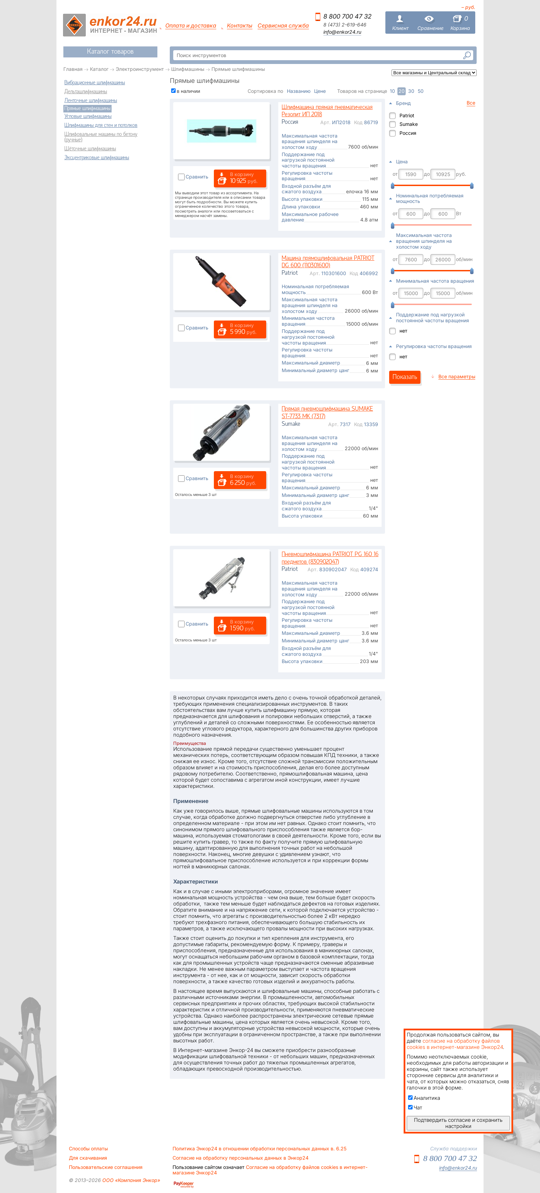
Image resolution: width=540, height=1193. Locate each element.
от (395, 174)
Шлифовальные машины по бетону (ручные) (100, 137)
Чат (415, 1107)
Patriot (406, 115)
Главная (73, 69)
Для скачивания (88, 1158)
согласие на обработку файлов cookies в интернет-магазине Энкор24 (455, 1044)
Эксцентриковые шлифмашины (96, 158)
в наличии (188, 91)
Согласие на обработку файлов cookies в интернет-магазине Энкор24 (270, 1170)
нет (403, 331)
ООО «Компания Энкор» (130, 1180)
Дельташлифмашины (85, 92)
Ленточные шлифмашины (90, 101)
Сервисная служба (283, 25)
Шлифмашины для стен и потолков (100, 125)
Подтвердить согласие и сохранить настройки (458, 1123)
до (427, 174)
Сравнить (197, 177)
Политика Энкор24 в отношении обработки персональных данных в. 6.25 (259, 1148)
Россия (407, 133)
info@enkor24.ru (342, 32)
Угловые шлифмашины (88, 116)
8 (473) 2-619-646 (344, 25)
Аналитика (424, 1098)
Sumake (408, 124)
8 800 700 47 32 (347, 16)
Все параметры (456, 376)
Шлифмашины (187, 69)
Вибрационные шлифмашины (94, 83)
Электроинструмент (140, 69)
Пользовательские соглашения (106, 1167)
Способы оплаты (88, 1148)
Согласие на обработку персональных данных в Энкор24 (241, 1158)
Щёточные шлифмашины (90, 149)
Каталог (99, 69)
